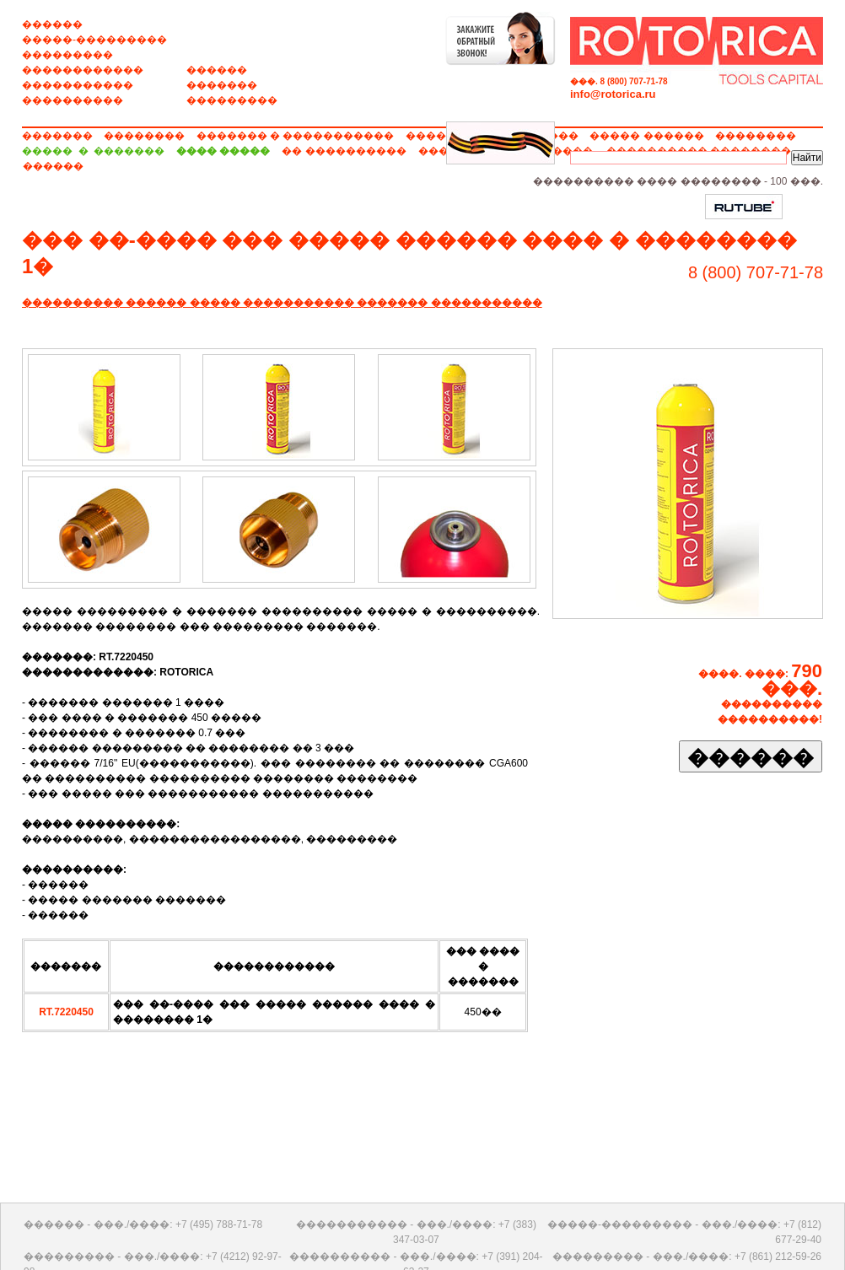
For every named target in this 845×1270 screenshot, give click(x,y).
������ (52, 24)
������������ (82, 70)
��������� (67, 55)
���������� (72, 100)
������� (221, 85)
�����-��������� (94, 40)
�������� (144, 136)
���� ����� (223, 151)
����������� (77, 85)
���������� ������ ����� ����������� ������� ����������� (282, 303)
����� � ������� (93, 151)
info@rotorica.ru (613, 94)
